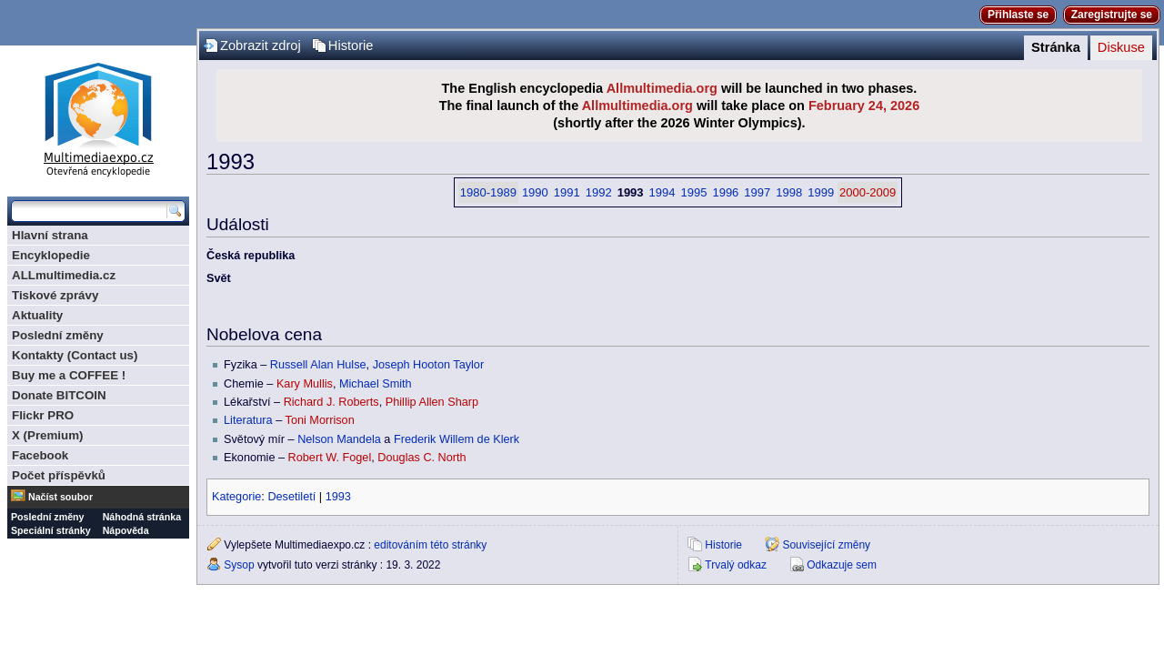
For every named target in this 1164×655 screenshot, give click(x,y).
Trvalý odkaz (736, 565)
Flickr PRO (43, 415)
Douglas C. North (421, 457)
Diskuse (1121, 47)
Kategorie (236, 496)
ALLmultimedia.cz (63, 275)
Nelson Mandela (339, 439)
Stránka (1055, 47)
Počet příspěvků (58, 475)
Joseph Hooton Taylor (429, 364)
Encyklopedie (51, 255)
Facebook (40, 455)
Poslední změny (58, 335)
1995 (694, 192)
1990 (535, 192)
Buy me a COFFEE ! (68, 375)
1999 (821, 192)
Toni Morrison (320, 420)
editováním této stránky (430, 545)
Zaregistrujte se (1111, 14)
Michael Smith (375, 384)
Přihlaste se (1018, 14)
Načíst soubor (60, 496)
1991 (567, 192)
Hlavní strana (50, 235)
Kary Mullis (304, 384)
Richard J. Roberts (331, 402)
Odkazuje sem (842, 565)
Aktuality (37, 315)
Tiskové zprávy (55, 295)
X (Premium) (48, 435)
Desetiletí (291, 496)
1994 (662, 192)
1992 (599, 192)
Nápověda (126, 530)
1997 (757, 192)
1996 (725, 192)
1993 (338, 496)
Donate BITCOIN (59, 395)
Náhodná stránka (142, 516)
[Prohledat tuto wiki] (89, 211)
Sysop (239, 565)
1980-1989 (488, 192)
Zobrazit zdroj (260, 45)
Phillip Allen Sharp (432, 402)
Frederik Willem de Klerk (456, 439)
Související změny (826, 545)
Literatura (248, 420)
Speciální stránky (51, 530)
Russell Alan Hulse (318, 364)
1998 (789, 192)
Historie (351, 45)
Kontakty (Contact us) (74, 355)
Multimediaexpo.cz (98, 116)
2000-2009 (867, 192)
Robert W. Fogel (330, 457)
